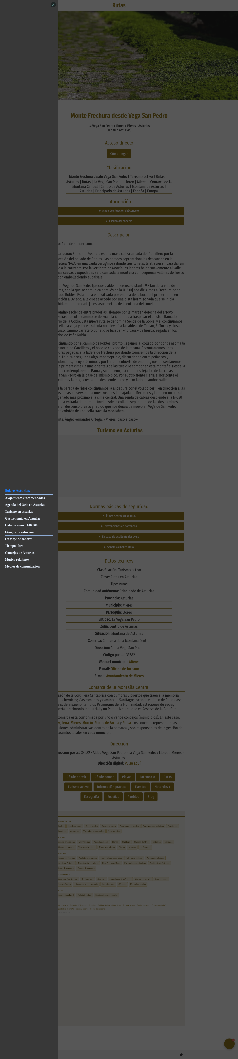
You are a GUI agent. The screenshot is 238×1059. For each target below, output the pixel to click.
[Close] (53, 4)
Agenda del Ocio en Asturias (25, 505)
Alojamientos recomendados (25, 498)
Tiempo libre (14, 546)
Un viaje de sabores (18, 539)
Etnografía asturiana (19, 532)
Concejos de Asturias (20, 552)
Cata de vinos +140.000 (21, 525)
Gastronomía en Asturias (22, 518)
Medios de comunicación (22, 566)
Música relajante (17, 559)
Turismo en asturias (19, 511)
